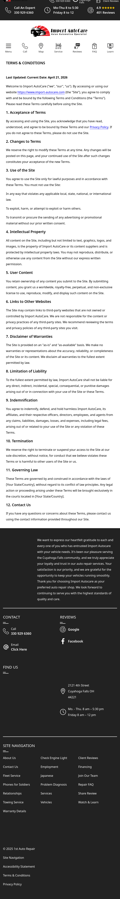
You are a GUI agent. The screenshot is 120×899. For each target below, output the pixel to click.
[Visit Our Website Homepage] (59, 31)
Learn (110, 51)
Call (25, 51)
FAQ (94, 51)
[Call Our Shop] (31, 632)
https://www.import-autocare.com (41, 92)
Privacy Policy (99, 127)
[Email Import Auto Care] (31, 647)
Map (41, 51)
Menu (8, 51)
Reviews (77, 51)
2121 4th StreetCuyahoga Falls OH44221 (81, 691)
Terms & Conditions (16, 875)
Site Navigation (13, 858)
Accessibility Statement (19, 866)
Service (58, 51)
